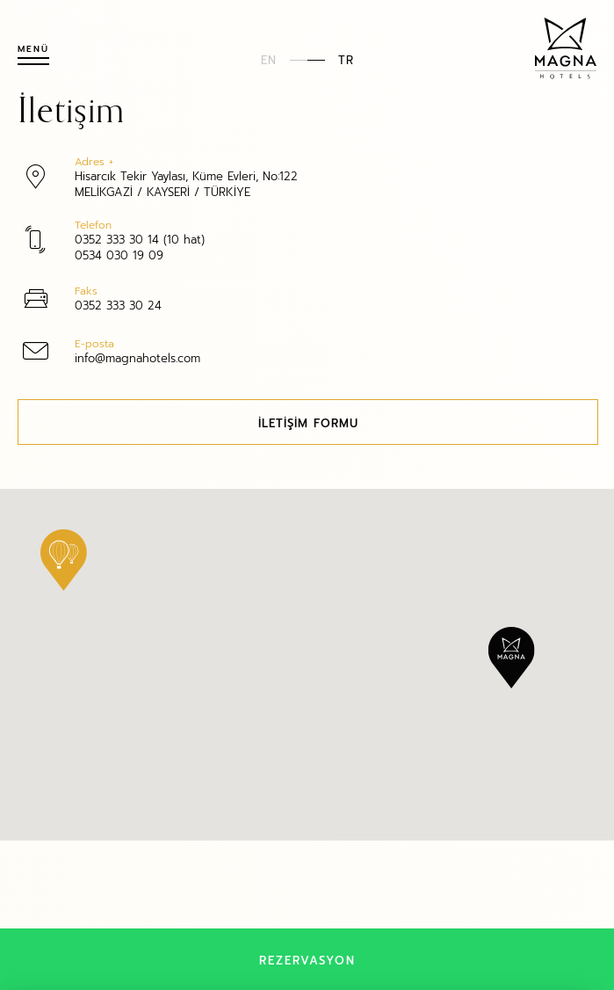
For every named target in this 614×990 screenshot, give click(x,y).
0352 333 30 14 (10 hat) (140, 238)
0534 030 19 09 (119, 254)
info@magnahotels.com (137, 357)
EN (269, 59)
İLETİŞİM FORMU (308, 422)
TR (346, 59)
